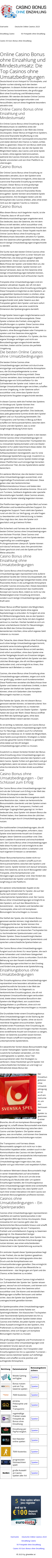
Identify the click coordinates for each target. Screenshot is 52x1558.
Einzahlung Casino (7, 33)
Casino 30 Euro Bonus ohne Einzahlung (15, 41)
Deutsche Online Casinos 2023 (27, 26)
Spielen (34, 1377)
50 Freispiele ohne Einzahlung (33, 33)
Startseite (4, 26)
